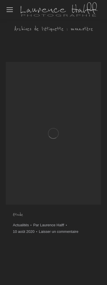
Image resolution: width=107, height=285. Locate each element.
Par (48, 225)
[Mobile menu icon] (10, 10)
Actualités (21, 225)
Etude (18, 214)
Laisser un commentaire (58, 231)
